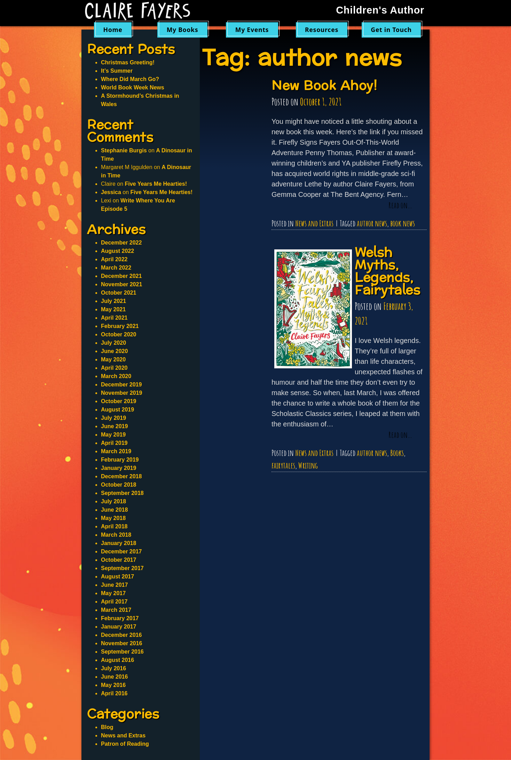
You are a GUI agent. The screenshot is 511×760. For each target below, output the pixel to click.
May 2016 (113, 685)
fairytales (283, 465)
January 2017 (118, 627)
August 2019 (117, 410)
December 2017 (121, 551)
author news (372, 223)
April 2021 (114, 318)
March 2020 (116, 376)
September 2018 (122, 493)
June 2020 (114, 351)
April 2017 (114, 602)
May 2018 (113, 518)
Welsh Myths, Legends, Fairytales (387, 271)
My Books (182, 29)
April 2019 (114, 443)
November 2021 (121, 284)
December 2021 (121, 276)
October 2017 (118, 560)
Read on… (400, 205)
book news (402, 223)
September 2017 (122, 568)
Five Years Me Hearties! (156, 184)
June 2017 (114, 585)
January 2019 (118, 468)
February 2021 (120, 326)
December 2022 (121, 243)
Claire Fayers (142, 11)
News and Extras (314, 223)
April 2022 (114, 259)
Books (397, 453)
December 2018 (121, 476)
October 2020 (118, 334)
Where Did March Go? (130, 79)
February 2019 (120, 460)
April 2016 (114, 693)
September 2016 (122, 652)
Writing (308, 465)
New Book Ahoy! (324, 85)
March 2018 (116, 535)
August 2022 (117, 251)
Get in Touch (391, 29)
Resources (321, 29)
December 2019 (121, 384)
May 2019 (113, 435)
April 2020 (114, 368)
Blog (107, 727)
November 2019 (121, 393)
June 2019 (114, 426)
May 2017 (113, 593)
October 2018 (118, 485)
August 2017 (117, 576)
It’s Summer (117, 71)
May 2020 (113, 359)
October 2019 (118, 401)
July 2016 (113, 668)
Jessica (111, 192)
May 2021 (113, 309)
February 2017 (120, 618)
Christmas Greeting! (128, 62)
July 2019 (113, 418)
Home (112, 29)
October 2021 (118, 293)
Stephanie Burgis (124, 150)
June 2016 (114, 677)
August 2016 (117, 660)
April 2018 (114, 526)
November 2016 (121, 643)
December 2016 (121, 635)
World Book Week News (132, 87)
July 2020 (113, 343)
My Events (252, 29)
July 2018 (113, 501)
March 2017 (116, 610)
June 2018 (114, 510)
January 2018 (118, 543)
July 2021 (113, 301)
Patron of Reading (125, 744)
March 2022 (116, 268)
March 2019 (116, 451)
